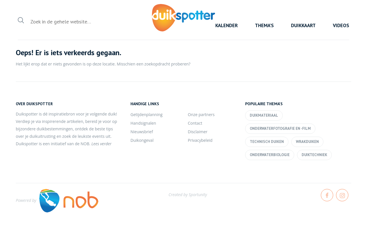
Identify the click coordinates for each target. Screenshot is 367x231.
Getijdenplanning (146, 114)
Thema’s (264, 25)
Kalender (226, 25)
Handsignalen (143, 123)
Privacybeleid (200, 140)
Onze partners (201, 114)
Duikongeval (141, 140)
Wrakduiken (307, 141)
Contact (195, 123)
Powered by (57, 200)
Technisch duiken (267, 141)
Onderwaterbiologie (270, 154)
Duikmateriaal (264, 115)
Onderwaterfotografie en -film (280, 128)
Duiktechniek (314, 154)
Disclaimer (197, 131)
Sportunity (198, 194)
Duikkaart (303, 25)
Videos (341, 25)
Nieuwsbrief (141, 131)
